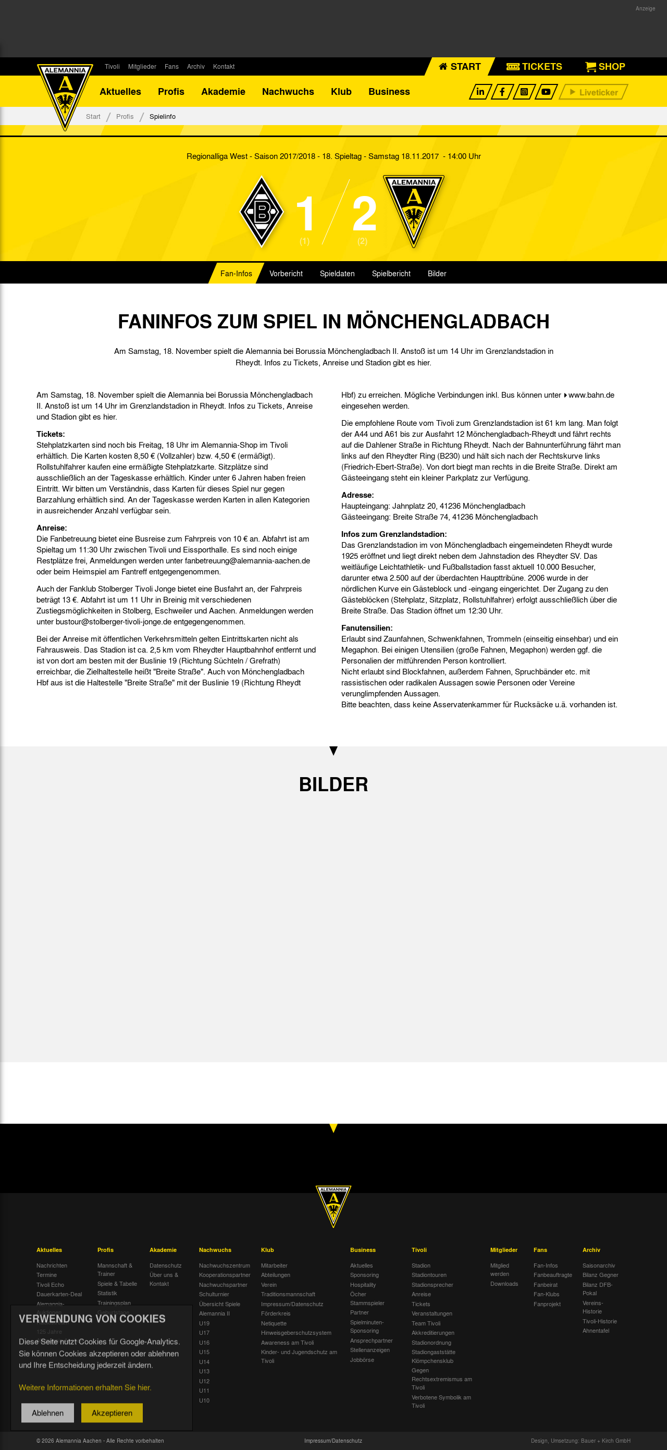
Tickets (421, 1303)
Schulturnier (214, 1293)
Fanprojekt (547, 1303)
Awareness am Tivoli (287, 1342)
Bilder (437, 273)
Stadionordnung (431, 1342)
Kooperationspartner (225, 1274)
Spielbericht (391, 273)
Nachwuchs (288, 91)
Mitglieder (142, 66)
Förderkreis (276, 1313)
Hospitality (363, 1284)
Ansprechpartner (371, 1340)
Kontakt (223, 66)
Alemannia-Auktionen (50, 1308)
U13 (204, 1371)
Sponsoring (364, 1274)
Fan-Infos (236, 273)
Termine (46, 1274)
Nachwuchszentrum (224, 1265)
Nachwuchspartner (223, 1284)
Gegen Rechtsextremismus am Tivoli (442, 1378)
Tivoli (112, 66)
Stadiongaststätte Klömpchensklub (433, 1356)
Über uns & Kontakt (164, 1278)
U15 (204, 1351)
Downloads (504, 1283)
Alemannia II (214, 1313)
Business (389, 91)
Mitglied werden (499, 1269)
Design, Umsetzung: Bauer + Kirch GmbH (581, 1440)
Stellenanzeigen (370, 1349)
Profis (171, 91)
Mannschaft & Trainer (114, 1269)
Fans (172, 66)
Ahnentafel (596, 1330)
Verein (269, 1284)
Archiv (196, 66)
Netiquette (274, 1323)
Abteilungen (275, 1274)
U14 (204, 1361)
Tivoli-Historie (600, 1321)
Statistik (107, 1292)
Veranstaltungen (432, 1313)
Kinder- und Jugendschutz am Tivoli (299, 1356)
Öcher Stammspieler (367, 1298)
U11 (204, 1390)
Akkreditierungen (433, 1332)
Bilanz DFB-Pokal (598, 1288)
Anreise (421, 1293)
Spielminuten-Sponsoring (367, 1326)
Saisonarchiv (599, 1265)
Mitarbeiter (274, 1265)
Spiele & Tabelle (117, 1283)
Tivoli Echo (50, 1284)
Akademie (223, 91)
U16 (204, 1342)
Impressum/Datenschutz (292, 1303)
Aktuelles (120, 91)
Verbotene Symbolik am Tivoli (441, 1401)
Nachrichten (51, 1265)
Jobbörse (362, 1359)
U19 (204, 1323)
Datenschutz (166, 1265)
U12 (204, 1381)
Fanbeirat (546, 1284)
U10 (204, 1400)
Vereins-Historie (593, 1307)
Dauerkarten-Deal (59, 1293)
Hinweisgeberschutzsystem (296, 1332)
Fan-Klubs (547, 1293)
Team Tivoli (426, 1323)
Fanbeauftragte (553, 1274)
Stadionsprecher (432, 1284)
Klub (341, 91)
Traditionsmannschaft (288, 1293)
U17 (204, 1332)
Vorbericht (286, 273)
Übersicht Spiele (219, 1303)
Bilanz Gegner (601, 1274)
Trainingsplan (114, 1302)
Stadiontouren (429, 1274)
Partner (359, 1312)
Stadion (421, 1265)
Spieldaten (337, 273)
